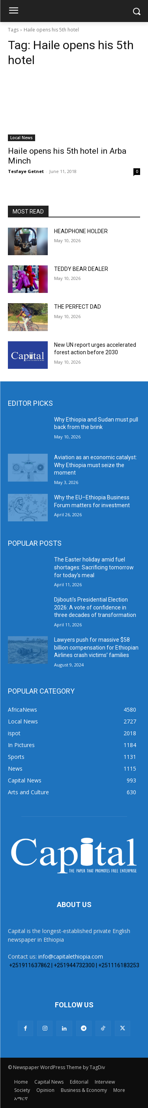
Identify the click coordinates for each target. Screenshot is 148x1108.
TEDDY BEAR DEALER (81, 269)
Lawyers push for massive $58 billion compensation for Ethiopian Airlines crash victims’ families (96, 647)
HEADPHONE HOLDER (81, 231)
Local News (21, 137)
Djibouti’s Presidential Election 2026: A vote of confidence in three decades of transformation (95, 607)
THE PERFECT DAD (77, 307)
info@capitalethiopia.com (70, 956)
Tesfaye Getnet (26, 171)
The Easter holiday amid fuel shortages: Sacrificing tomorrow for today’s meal (94, 567)
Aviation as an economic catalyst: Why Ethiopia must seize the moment (95, 465)
